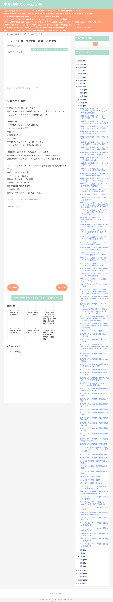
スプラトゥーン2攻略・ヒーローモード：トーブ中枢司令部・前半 (94, 238)
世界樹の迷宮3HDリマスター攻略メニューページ (74, 14)
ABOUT (7, 25)
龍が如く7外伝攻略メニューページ (41, 14)
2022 (80, 71)
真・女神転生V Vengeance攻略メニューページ (22, 16)
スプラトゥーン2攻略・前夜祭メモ (93, 331)
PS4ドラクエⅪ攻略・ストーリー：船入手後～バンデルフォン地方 (94, 154)
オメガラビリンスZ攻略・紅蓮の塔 (93, 369)
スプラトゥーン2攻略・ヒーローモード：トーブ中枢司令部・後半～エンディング (94, 232)
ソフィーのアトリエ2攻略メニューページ (54, 22)
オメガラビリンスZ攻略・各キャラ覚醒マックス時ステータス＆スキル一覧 (94, 299)
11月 (82, 93)
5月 (81, 553)
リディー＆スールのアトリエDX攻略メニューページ (23, 19)
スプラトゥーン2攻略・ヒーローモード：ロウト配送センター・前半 (94, 259)
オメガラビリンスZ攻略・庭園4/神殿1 (94, 454)
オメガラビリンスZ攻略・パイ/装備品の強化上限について (94, 440)
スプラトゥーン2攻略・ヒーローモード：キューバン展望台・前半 (94, 269)
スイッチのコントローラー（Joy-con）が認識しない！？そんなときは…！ (94, 219)
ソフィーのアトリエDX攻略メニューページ (20, 22)
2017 (80, 87)
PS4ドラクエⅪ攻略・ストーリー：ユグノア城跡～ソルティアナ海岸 (94, 143)
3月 (81, 560)
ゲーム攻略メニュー (78, 22)
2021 (80, 74)
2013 (80, 580)
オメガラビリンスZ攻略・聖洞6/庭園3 (94, 458)
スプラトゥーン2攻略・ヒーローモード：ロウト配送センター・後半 (94, 254)
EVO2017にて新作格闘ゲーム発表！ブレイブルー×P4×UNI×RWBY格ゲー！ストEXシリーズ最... (94, 311)
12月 (82, 90)
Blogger (60, 593)
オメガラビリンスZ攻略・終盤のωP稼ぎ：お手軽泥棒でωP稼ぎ (94, 379)
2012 (80, 583)
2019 (80, 80)
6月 (81, 550)
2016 (80, 570)
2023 (80, 67)
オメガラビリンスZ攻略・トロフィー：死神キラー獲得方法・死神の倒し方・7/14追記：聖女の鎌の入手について (94, 347)
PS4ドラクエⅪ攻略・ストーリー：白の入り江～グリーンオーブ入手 (94, 127)
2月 (81, 563)
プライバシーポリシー (96, 22)
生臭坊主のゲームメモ (23, 4)
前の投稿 (62, 287)
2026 (80, 58)
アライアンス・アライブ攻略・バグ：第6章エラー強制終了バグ (94, 493)
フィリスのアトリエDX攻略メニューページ (61, 19)
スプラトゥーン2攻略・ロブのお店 (93, 194)
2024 (80, 64)
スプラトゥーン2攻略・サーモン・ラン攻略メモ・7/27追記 (94, 185)
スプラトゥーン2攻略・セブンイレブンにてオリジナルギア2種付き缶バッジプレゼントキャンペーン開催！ (94, 291)
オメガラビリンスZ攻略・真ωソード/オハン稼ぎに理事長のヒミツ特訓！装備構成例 (94, 325)
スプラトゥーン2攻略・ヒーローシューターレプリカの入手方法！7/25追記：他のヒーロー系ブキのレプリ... (94, 205)
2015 (80, 573)
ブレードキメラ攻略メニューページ (42, 11)
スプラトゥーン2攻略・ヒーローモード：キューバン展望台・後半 (94, 264)
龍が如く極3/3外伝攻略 (35, 30)
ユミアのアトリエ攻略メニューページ (64, 25)
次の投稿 (13, 287)
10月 (82, 96)
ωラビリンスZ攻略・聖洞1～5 (91, 477)
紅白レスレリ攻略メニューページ (78, 28)
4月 (81, 556)
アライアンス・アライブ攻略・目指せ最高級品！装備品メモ (94, 513)
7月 (81, 106)
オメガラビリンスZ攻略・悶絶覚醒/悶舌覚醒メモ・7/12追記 (94, 389)
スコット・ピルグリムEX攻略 (57, 30)
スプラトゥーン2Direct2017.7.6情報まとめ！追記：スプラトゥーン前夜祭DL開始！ (94, 449)
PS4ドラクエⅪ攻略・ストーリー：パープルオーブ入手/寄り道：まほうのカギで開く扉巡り (94, 111)
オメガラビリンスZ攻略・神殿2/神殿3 (94, 444)
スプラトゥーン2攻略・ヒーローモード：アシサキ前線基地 (94, 275)
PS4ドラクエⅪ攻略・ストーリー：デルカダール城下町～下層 (94, 174)
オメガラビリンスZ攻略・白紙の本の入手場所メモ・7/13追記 (94, 365)
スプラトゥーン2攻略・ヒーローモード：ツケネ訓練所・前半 (94, 248)
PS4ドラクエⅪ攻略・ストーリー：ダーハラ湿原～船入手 (94, 159)
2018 (80, 84)
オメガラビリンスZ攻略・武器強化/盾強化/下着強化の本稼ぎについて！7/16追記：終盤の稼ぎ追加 (94, 318)
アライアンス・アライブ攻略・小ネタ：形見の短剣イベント (93, 487)
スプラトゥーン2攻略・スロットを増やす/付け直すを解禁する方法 (94, 190)
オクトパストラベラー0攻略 (14, 30)
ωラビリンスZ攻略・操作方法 (91, 483)
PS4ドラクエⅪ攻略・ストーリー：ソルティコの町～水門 (94, 133)
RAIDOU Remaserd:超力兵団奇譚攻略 (49, 28)
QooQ (60, 601)
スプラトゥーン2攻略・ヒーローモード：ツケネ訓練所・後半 (94, 243)
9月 (81, 99)
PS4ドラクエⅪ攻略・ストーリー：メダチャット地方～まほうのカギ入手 (94, 122)
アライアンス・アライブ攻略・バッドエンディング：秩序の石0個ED (94, 503)
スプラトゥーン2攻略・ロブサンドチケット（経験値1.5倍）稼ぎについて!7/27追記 (94, 212)
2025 (80, 61)
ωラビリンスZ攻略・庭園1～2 (91, 480)
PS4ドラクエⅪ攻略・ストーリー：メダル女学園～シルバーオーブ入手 (94, 117)
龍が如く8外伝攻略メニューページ (71, 11)
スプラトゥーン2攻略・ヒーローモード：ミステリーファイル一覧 (94, 226)
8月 (81, 103)
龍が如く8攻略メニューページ (15, 14)
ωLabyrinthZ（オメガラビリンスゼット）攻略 (49, 49)
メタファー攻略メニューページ (15, 11)
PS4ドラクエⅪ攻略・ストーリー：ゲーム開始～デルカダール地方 (94, 180)
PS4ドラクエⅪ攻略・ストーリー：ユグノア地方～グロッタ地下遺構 (94, 148)
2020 (80, 77)
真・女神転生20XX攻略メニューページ (18, 28)
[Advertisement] (37, 69)
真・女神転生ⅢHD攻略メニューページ (56, 16)
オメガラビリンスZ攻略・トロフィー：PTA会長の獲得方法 (93, 384)
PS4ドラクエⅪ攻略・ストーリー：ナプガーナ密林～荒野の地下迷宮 (94, 169)
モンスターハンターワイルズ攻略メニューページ (29, 25)
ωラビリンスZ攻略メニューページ (23, 88)
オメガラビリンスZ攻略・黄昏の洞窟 (94, 409)
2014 (80, 577)
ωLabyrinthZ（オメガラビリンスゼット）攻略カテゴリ (37, 298)
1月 (81, 566)
